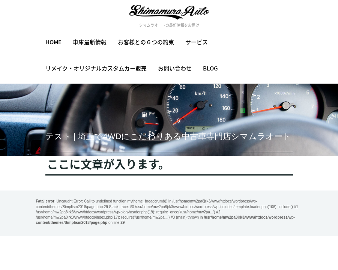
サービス (196, 42)
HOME (53, 42)
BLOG (210, 68)
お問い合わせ (175, 68)
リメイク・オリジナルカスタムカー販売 (96, 68)
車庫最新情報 (90, 42)
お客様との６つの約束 (146, 42)
